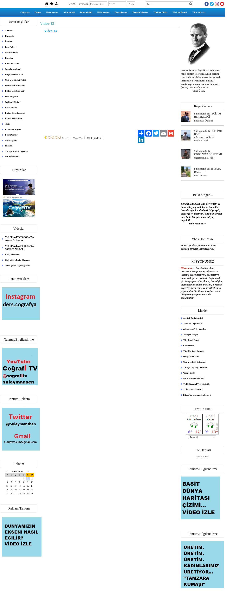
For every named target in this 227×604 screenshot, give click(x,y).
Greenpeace (188, 345)
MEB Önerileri (12, 157)
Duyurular (10, 36)
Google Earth (189, 373)
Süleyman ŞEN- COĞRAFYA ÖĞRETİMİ (208, 153)
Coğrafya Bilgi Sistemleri (194, 362)
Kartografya (52, 12)
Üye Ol (72, 3)
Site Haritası (202, 456)
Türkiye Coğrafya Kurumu (195, 367)
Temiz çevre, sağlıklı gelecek (17, 265)
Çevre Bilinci (11, 107)
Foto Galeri (10, 47)
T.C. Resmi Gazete (191, 340)
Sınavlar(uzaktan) (13, 69)
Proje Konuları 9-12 (14, 74)
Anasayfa (9, 30)
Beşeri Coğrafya (140, 12)
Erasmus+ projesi (13, 129)
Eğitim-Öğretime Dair (15, 91)
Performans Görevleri (15, 85)
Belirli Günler (11, 135)
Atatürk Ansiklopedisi (193, 318)
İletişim (8, 41)
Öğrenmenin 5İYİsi (204, 157)
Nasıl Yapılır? (11, 140)
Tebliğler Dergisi (190, 334)
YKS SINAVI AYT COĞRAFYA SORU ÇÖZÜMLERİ (19, 247)
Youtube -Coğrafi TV (192, 323)
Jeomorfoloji (86, 12)
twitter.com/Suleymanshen (195, 329)
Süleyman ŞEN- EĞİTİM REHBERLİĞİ (207, 115)
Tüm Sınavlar (199, 12)
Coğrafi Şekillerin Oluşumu (17, 260)
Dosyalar (9, 58)
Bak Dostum (200, 175)
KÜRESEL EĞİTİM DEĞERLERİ (204, 139)
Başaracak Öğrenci (203, 120)
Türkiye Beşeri (180, 12)
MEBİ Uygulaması (14, 197)
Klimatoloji (69, 12)
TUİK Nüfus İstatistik (193, 389)
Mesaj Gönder (11, 52)
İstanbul (9, 146)
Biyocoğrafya (121, 12)
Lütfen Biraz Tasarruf (15, 113)
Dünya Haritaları (191, 356)
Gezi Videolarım (12, 255)
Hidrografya (103, 12)
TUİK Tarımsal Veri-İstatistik (196, 384)
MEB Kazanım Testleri (193, 378)
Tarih (7, 124)
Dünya (38, 12)
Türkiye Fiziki (160, 12)
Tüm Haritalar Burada (193, 351)
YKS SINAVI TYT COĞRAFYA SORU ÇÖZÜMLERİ (19, 239)
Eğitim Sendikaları (13, 118)
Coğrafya (25, 12)
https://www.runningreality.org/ (197, 395)
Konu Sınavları (12, 63)
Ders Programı (11, 96)
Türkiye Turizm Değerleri (16, 151)
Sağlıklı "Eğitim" (13, 102)
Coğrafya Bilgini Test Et (15, 80)
